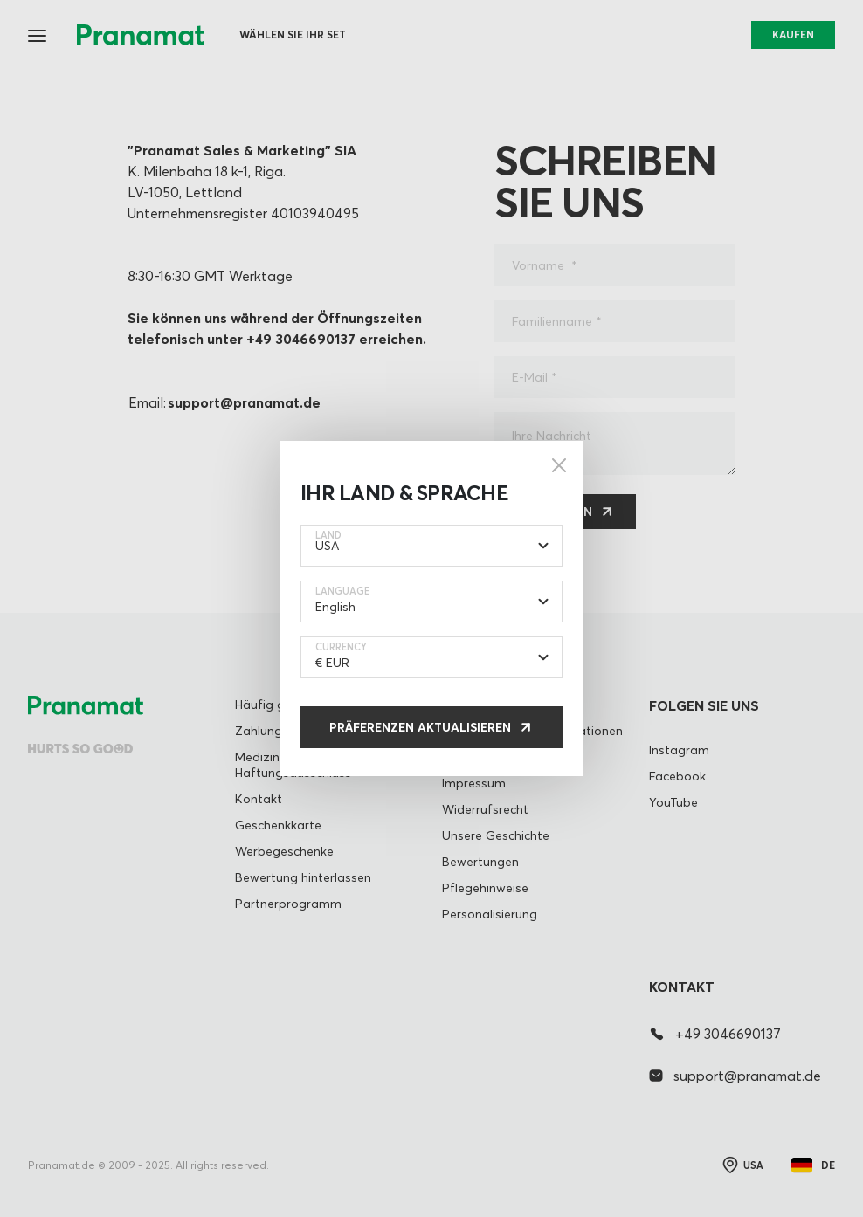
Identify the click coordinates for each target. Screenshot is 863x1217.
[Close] (559, 465)
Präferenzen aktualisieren (420, 727)
